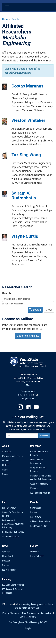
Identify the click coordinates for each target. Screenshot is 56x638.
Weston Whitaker (28, 120)
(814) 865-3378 (25, 395)
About (5, 446)
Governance (35, 507)
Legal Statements (28, 616)
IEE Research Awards (40, 492)
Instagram (20, 407)
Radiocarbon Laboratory (13, 532)
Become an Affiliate (28, 335)
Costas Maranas (27, 86)
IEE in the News (9, 569)
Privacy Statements (11, 613)
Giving (5, 469)
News (5, 546)
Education (6, 460)
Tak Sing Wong (26, 154)
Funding (6, 579)
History (5, 465)
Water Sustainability (39, 483)
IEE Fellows (35, 517)
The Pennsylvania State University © (28, 622)
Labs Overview (9, 507)
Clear (49, 309)
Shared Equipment (10, 536)
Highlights (34, 551)
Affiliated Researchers (40, 521)
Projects (34, 488)
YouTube (36, 407)
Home (5, 19)
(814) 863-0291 (28, 391)
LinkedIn (28, 407)
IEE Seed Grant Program (13, 584)
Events (34, 546)
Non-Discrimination (30, 613)
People (15, 19)
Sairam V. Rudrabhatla (23, 195)
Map (28, 385)
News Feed (7, 556)
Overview (6, 451)
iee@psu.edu (28, 398)
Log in (28, 628)
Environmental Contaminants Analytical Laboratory (13, 524)
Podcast (6, 560)
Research (35, 446)
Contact (5, 474)
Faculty (33, 512)
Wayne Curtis (24, 236)
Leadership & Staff (38, 526)
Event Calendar (37, 556)
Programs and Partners (12, 456)
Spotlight (6, 551)
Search (6, 293)
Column (5, 565)
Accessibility (47, 613)
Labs (5, 502)
